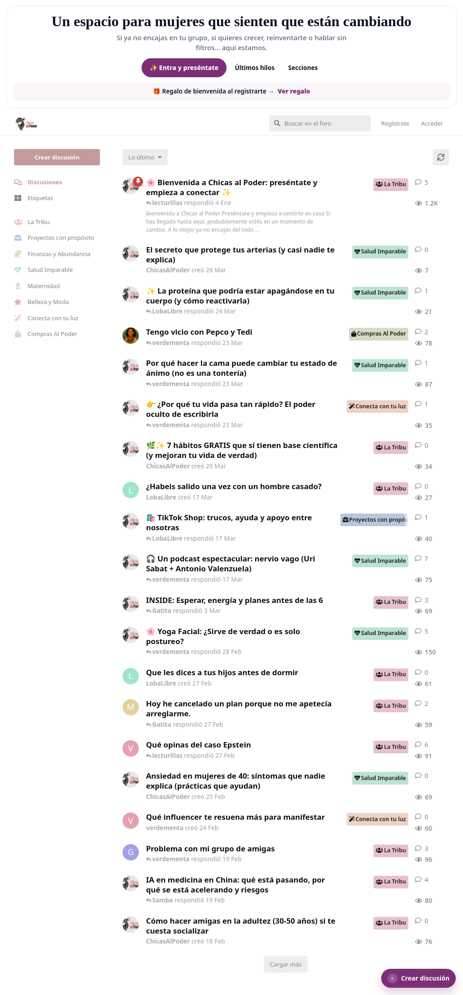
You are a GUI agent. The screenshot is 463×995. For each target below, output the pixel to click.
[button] (418, 978)
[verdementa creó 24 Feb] (131, 821)
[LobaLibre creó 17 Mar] (131, 490)
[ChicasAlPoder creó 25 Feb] (131, 779)
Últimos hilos (254, 68)
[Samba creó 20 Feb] (131, 335)
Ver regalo (294, 91)
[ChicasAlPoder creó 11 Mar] (131, 521)
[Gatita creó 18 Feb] (131, 852)
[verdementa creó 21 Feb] (131, 748)
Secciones (303, 68)
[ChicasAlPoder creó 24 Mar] (131, 294)
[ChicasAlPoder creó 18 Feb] (131, 367)
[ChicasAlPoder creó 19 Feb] (131, 883)
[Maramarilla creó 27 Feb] (131, 707)
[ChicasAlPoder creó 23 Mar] (131, 408)
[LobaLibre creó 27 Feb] (131, 676)
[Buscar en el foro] (320, 123)
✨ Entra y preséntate (184, 67)
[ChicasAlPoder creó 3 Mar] (131, 604)
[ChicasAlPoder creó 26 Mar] (131, 253)
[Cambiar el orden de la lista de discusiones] (145, 157)
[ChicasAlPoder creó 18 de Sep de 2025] (131, 186)
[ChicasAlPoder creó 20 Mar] (131, 449)
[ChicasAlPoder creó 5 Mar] (131, 562)
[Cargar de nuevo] (441, 157)
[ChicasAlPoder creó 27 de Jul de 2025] (131, 635)
